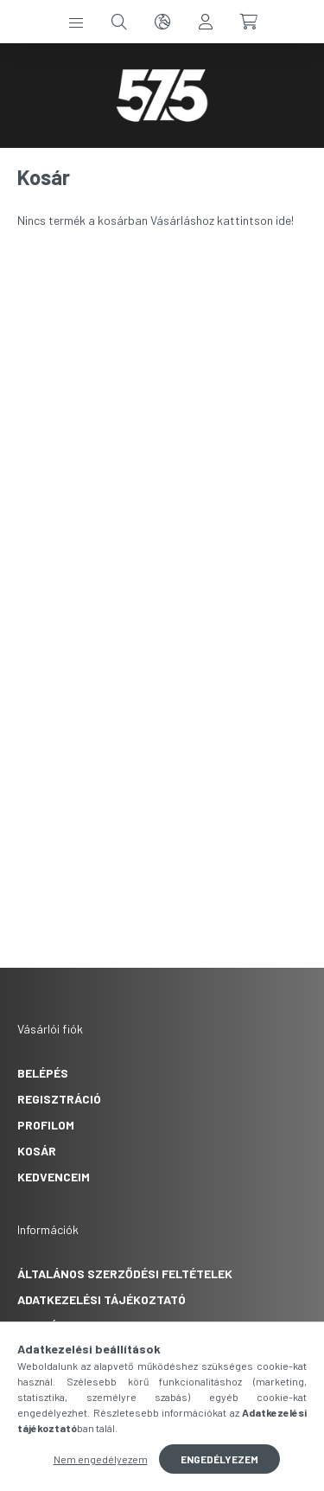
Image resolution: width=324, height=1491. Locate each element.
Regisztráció (59, 1098)
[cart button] (249, 21)
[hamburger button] (76, 21)
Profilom (45, 1124)
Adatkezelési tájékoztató (101, 1299)
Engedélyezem (219, 1459)
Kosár (36, 1150)
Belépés (42, 1072)
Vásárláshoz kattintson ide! (222, 220)
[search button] (119, 21)
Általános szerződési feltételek (124, 1273)
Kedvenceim (53, 1176)
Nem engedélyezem (101, 1459)
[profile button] (205, 21)
